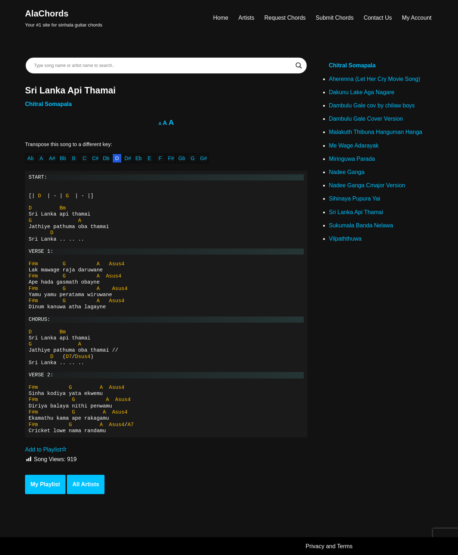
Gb (182, 158)
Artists (246, 18)
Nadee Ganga (347, 172)
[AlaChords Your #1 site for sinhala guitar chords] (63, 17)
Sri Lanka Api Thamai (356, 212)
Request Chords (285, 18)
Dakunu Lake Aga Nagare (361, 92)
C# (95, 158)
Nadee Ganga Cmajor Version (367, 185)
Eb (138, 158)
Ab (30, 158)
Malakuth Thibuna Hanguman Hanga (375, 132)
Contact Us (378, 18)
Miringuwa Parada (352, 159)
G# (203, 158)
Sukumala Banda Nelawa (361, 225)
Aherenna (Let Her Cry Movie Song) (374, 79)
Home (221, 18)
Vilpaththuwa (345, 239)
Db (106, 158)
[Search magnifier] (299, 66)
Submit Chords (335, 18)
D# (128, 158)
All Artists (85, 484)
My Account (417, 18)
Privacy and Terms (329, 546)
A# (52, 158)
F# (171, 158)
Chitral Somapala (48, 104)
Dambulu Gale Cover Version (366, 119)
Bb (63, 158)
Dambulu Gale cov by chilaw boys (372, 105)
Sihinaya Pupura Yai (354, 199)
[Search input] (163, 66)
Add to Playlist (46, 450)
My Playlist (45, 484)
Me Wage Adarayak (354, 146)
